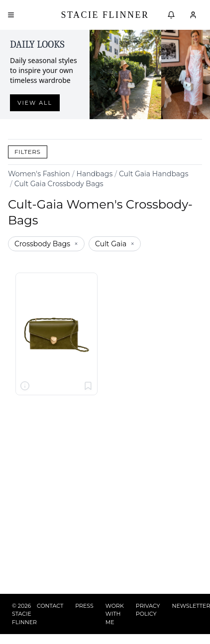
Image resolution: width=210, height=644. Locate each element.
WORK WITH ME (114, 614)
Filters (27, 151)
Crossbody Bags (46, 244)
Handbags (95, 173)
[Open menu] (11, 15)
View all (34, 102)
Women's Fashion (39, 173)
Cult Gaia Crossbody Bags (59, 183)
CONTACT (50, 605)
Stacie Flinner (105, 15)
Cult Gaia (114, 244)
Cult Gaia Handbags (154, 173)
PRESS (84, 605)
